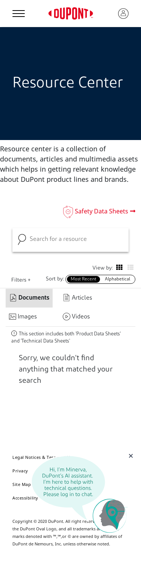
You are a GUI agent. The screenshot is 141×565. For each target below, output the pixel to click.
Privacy (20, 471)
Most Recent (83, 279)
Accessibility (25, 498)
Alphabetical (117, 279)
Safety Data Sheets (101, 211)
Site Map (21, 484)
